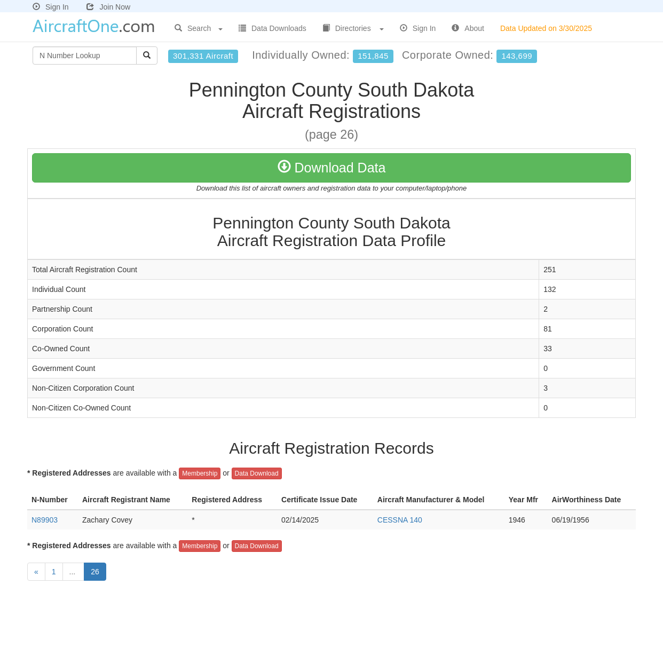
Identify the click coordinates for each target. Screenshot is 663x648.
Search (199, 28)
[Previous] (36, 572)
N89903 (44, 520)
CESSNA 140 (399, 520)
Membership (199, 473)
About (468, 28)
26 (95, 571)
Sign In (51, 7)
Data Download (257, 473)
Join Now (108, 7)
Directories (353, 28)
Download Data (332, 167)
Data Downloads (272, 28)
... (73, 571)
